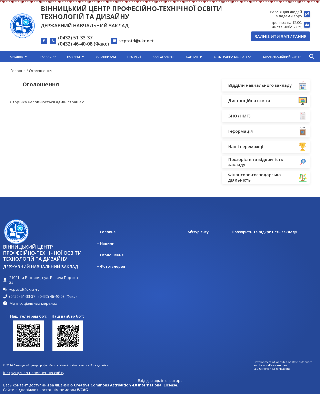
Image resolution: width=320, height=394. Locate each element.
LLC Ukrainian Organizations (272, 369)
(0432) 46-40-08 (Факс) (83, 44)
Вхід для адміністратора (160, 380)
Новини (107, 243)
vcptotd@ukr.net (136, 41)
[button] (312, 56)
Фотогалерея (112, 266)
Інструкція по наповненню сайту (33, 372)
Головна (18, 70)
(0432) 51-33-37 (75, 38)
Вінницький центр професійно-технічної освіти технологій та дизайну (131, 12)
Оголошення (112, 255)
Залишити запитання (280, 36)
